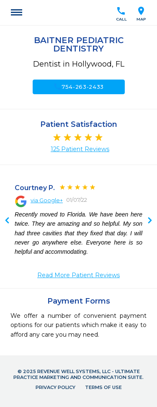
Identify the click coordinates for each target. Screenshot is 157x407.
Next (7, 221)
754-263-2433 (78, 86)
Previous (150, 221)
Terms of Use (103, 387)
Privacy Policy (55, 387)
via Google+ (47, 200)
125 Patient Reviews (80, 149)
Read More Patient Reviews (78, 275)
